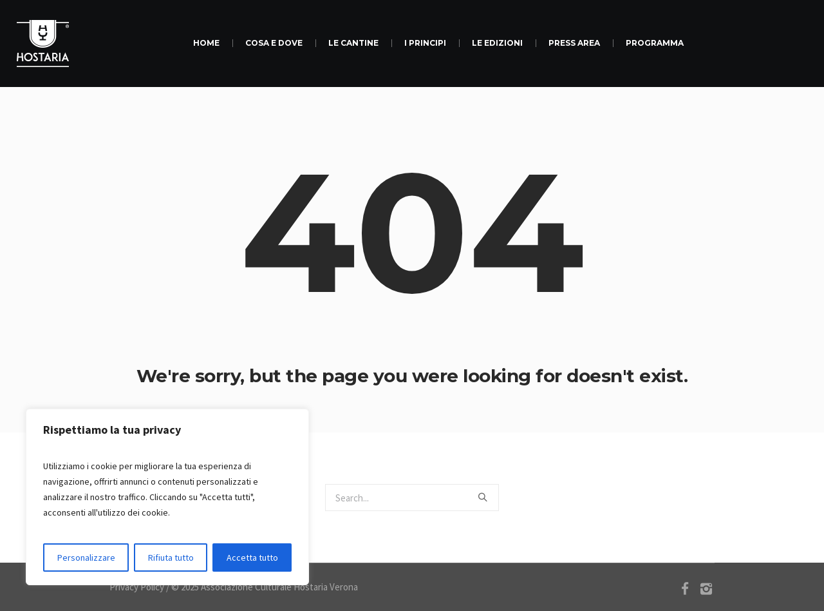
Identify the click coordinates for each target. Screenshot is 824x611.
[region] (167, 497)
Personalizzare (86, 557)
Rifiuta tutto (171, 557)
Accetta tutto (252, 557)
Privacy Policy (136, 587)
